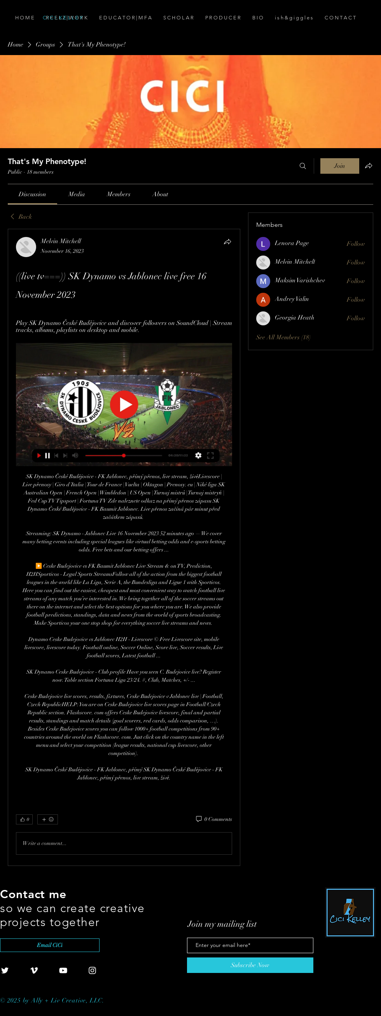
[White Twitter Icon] (5, 970)
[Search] (303, 166)
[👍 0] (24, 819)
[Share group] (368, 165)
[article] (124, 547)
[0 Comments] (213, 819)
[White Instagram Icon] (92, 970)
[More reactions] (47, 819)
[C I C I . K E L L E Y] (86, 18)
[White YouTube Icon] (63, 970)
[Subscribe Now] (250, 965)
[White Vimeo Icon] (34, 970)
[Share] (227, 241)
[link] (32, 194)
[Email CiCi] (50, 945)
